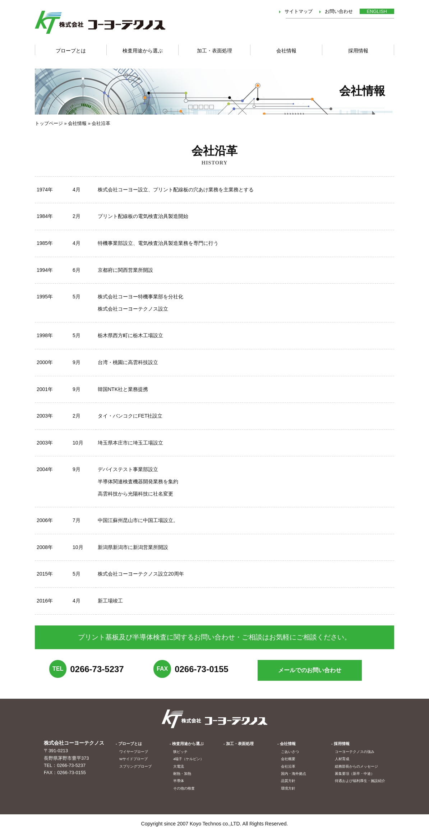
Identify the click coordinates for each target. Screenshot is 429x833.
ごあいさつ (290, 752)
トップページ (49, 123)
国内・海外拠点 (293, 774)
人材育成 (342, 759)
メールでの (309, 670)
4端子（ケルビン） (188, 759)
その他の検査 (184, 788)
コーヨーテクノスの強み (354, 752)
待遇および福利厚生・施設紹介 (360, 781)
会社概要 (288, 759)
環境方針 (288, 788)
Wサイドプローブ (133, 759)
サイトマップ (299, 11)
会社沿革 (288, 766)
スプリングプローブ (135, 766)
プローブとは (130, 743)
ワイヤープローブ (133, 752)
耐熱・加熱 (182, 774)
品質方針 (288, 781)
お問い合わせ (339, 11)
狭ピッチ (180, 752)
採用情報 (358, 50)
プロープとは (71, 50)
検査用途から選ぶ (143, 50)
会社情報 (286, 50)
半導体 (178, 781)
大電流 (178, 766)
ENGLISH (377, 11)
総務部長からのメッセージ (356, 766)
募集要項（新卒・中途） (354, 774)
